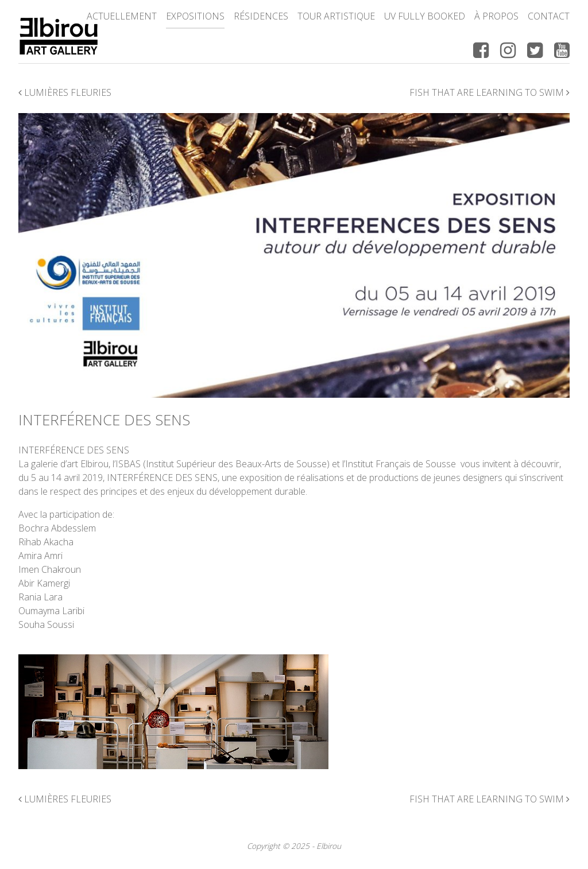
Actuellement (122, 16)
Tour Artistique (336, 16)
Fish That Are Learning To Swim (489, 92)
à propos (496, 16)
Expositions (195, 16)
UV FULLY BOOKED (424, 16)
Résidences (261, 16)
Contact (549, 16)
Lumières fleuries (64, 92)
